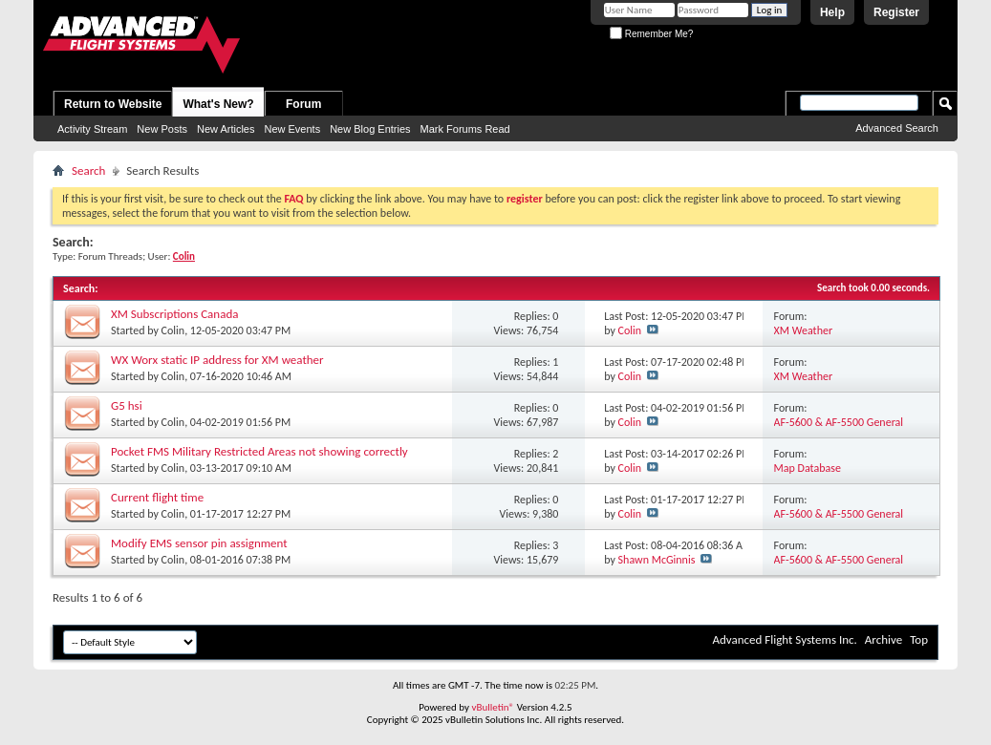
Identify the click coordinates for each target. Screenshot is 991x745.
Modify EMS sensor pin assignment (199, 543)
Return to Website (113, 104)
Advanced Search (896, 128)
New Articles (226, 129)
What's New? (218, 104)
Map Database (807, 468)
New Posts (162, 129)
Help (832, 12)
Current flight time (157, 497)
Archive (883, 639)
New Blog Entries (370, 129)
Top (919, 639)
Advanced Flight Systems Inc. (784, 639)
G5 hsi (126, 405)
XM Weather (803, 330)
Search (88, 170)
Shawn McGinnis (657, 559)
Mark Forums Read (465, 129)
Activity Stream (92, 129)
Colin (173, 330)
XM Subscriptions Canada (174, 314)
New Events (292, 129)
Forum (303, 104)
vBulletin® (492, 707)
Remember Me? (651, 34)
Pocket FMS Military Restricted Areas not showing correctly (259, 451)
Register (896, 12)
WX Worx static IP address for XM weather (217, 359)
